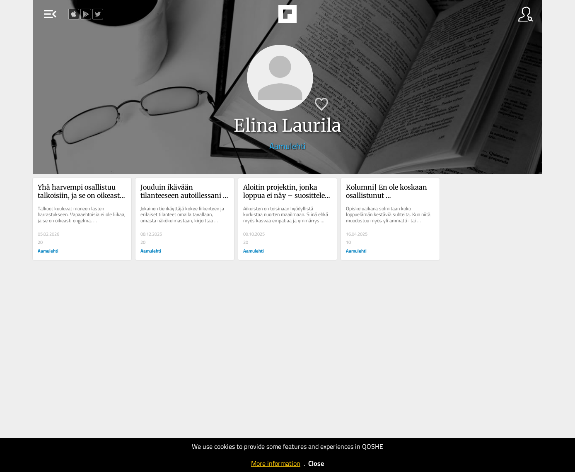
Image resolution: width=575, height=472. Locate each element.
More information (275, 463)
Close (316, 463)
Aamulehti (287, 146)
